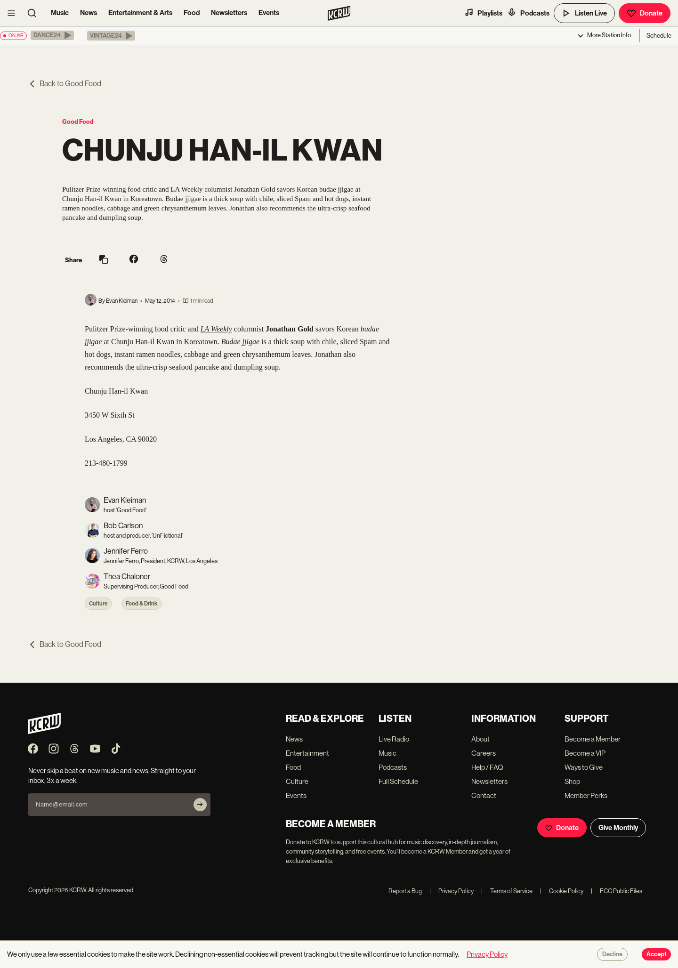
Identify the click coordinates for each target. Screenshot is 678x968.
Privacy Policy (451, 891)
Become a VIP (585, 753)
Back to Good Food (64, 83)
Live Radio (394, 739)
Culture (98, 603)
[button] (52, 35)
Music (60, 12)
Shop (572, 781)
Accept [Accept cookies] (656, 954)
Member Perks (586, 795)
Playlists (483, 12)
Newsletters (229, 12)
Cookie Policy (561, 891)
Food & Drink (142, 603)
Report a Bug (405, 891)
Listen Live (584, 13)
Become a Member (593, 739)
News (88, 12)
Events (268, 12)
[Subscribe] (200, 804)
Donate (644, 13)
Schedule (658, 35)
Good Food (78, 121)
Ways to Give (584, 767)
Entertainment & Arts (140, 12)
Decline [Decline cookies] (612, 954)
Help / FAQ (487, 767)
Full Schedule (398, 781)
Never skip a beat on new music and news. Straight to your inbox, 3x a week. (112, 775)
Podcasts (528, 12)
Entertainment (307, 753)
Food (192, 12)
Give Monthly (618, 827)
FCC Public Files (616, 891)
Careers (483, 753)
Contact (483, 795)
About (480, 739)
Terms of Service (507, 891)
